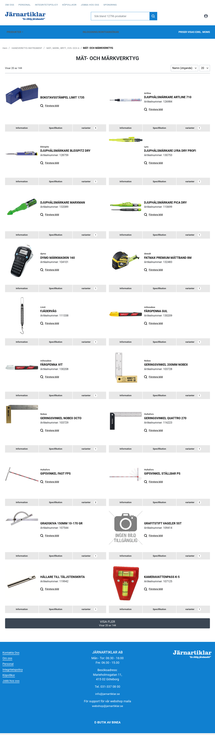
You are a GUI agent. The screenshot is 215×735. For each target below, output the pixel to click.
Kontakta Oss (12, 654)
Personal (24, 4)
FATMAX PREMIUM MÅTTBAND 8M (170, 256)
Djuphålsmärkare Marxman (64, 200)
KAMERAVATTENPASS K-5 (163, 578)
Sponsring (110, 4)
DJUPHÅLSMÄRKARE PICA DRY (167, 200)
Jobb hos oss (12, 682)
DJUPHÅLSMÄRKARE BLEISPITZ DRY (67, 148)
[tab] (21, 125)
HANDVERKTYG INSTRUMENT (28, 44)
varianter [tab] (89, 125)
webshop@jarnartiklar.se (107, 707)
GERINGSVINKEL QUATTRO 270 (167, 418)
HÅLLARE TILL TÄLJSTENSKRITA (64, 578)
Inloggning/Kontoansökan (100, 30)
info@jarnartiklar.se (107, 696)
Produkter (13, 30)
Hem (5, 44)
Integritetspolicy (46, 4)
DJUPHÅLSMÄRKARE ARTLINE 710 (170, 94)
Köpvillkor (69, 4)
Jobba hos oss (90, 4)
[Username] (120, 16)
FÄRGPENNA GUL (156, 310)
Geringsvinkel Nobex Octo (62, 418)
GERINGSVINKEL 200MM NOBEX (168, 364)
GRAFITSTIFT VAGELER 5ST (164, 524)
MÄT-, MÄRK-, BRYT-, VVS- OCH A (68, 44)
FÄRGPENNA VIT (52, 364)
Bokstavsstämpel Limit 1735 (64, 94)
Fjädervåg (49, 310)
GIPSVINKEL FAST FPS (56, 474)
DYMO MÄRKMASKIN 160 (59, 256)
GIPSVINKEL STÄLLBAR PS (164, 474)
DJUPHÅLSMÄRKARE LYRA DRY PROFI (172, 148)
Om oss (9, 4)
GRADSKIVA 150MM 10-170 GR (63, 524)
